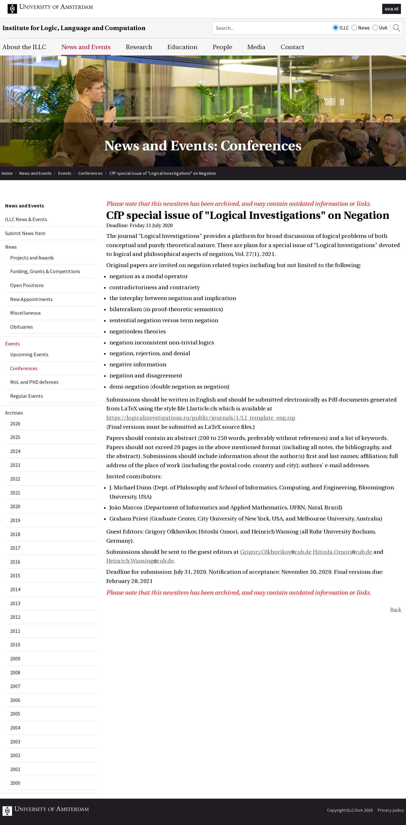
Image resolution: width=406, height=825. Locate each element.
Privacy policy (391, 810)
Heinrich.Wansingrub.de (140, 561)
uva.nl (391, 8)
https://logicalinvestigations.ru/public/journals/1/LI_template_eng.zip (200, 418)
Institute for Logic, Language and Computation (74, 28)
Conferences (90, 173)
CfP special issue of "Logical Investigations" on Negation (162, 173)
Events (64, 173)
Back (395, 609)
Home (7, 173)
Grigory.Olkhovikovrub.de (275, 552)
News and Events (35, 173)
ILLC (341, 27)
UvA (379, 27)
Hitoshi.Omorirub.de (342, 552)
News (360, 27)
